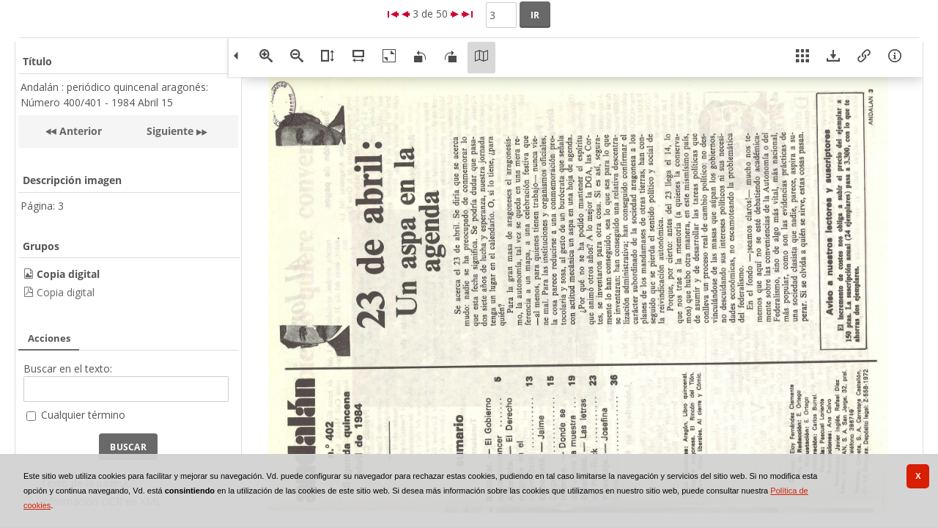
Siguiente (170, 131)
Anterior (79, 131)
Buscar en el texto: (67, 368)
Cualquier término (83, 415)
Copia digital (66, 292)
